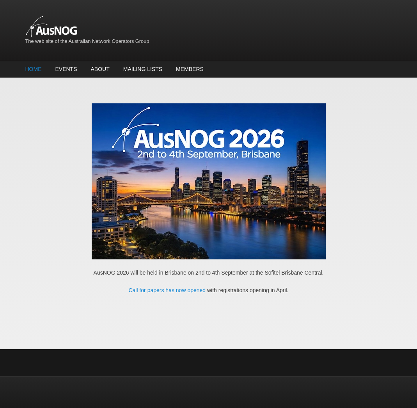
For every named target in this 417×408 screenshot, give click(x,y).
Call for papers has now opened (167, 290)
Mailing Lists (142, 69)
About (100, 69)
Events (66, 69)
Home (33, 69)
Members (190, 69)
